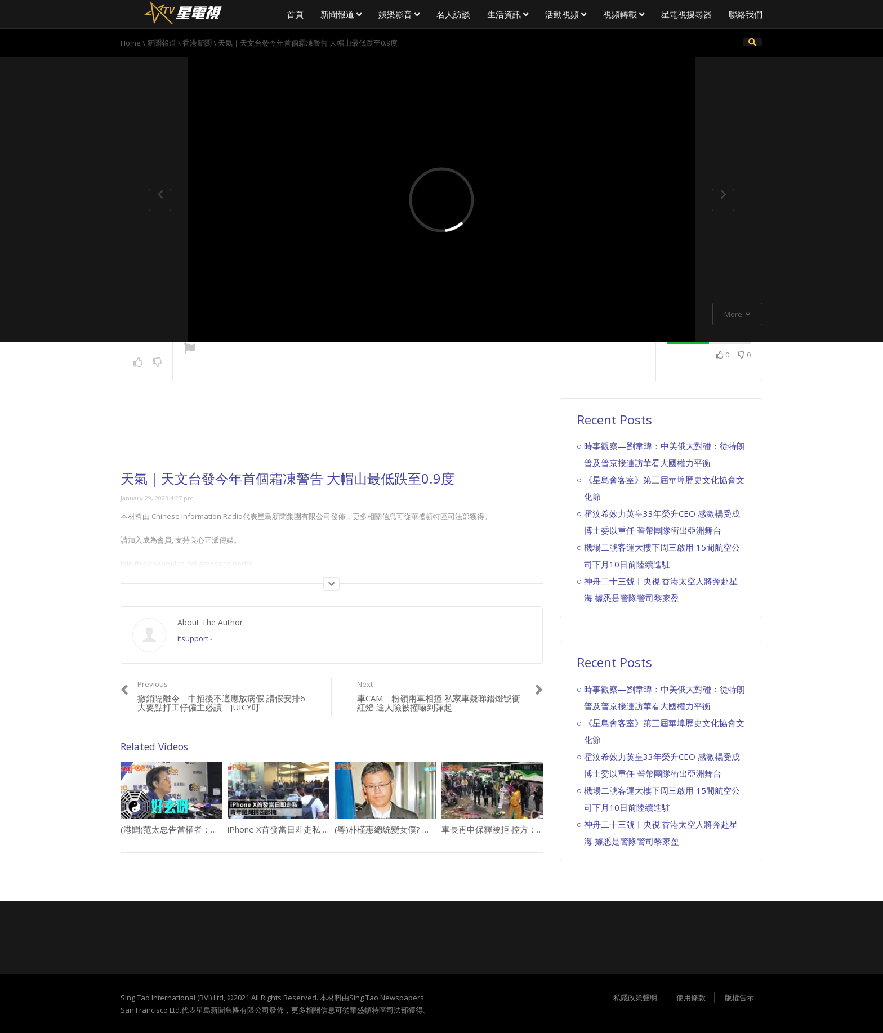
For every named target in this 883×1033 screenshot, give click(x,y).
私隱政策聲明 (635, 997)
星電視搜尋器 (686, 14)
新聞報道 (341, 14)
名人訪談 (453, 14)
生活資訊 (507, 14)
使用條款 (691, 997)
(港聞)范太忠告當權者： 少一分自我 (191, 829)
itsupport (192, 638)
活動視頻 (565, 14)
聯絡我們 (745, 14)
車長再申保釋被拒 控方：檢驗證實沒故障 (519, 829)
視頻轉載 (623, 14)
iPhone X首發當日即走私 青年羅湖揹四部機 (309, 829)
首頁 (295, 14)
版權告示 (739, 997)
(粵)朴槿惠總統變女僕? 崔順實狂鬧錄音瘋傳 (416, 829)
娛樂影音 (399, 14)
